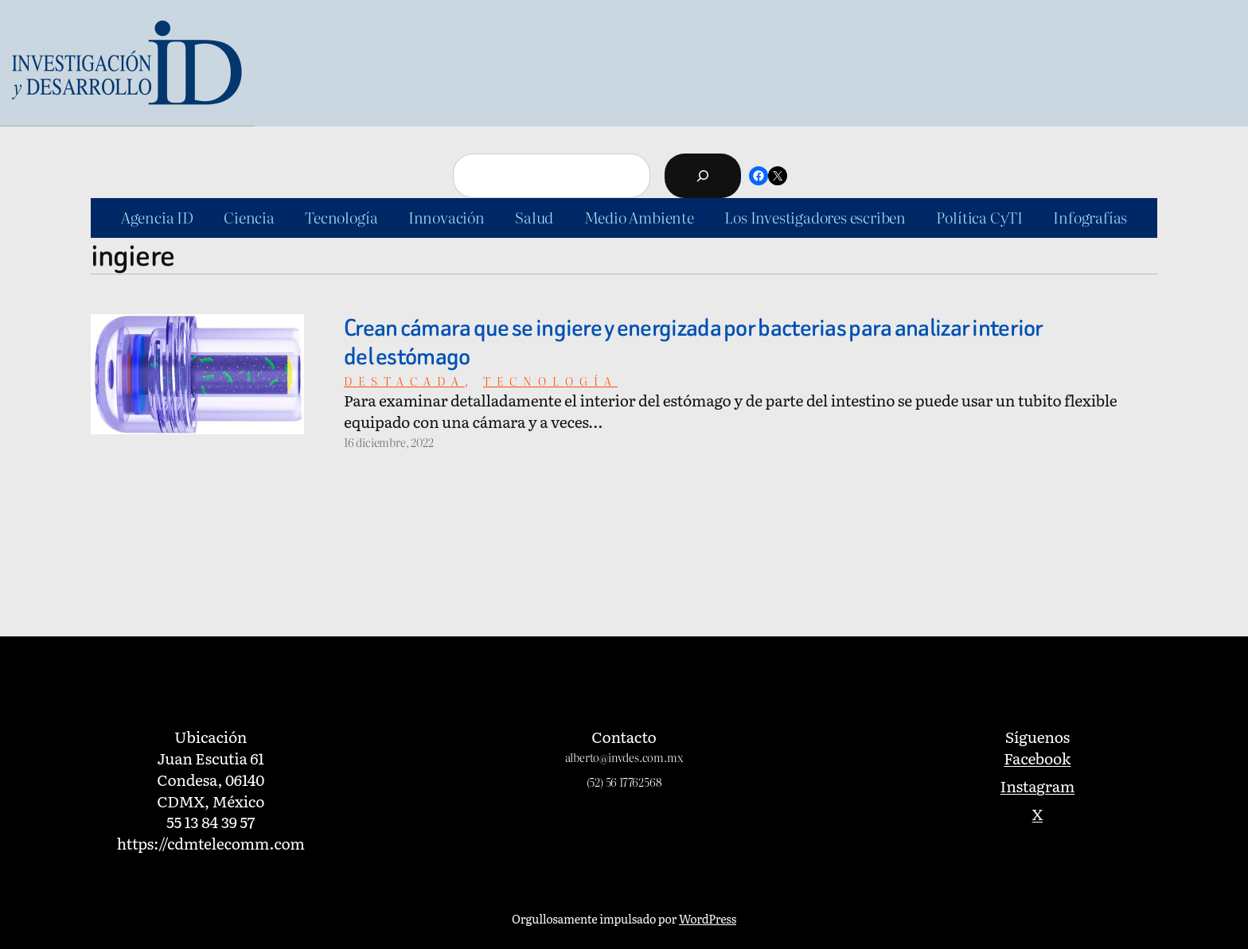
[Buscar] (703, 176)
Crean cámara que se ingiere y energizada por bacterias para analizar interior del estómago (693, 342)
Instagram (1037, 785)
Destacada (404, 380)
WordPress (707, 918)
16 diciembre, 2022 (389, 442)
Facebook (1037, 757)
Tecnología (550, 380)
